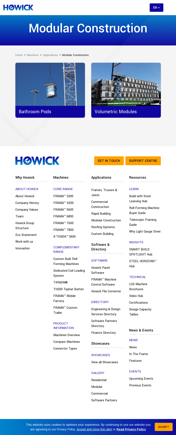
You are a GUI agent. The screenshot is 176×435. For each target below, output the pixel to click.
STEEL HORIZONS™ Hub (143, 264)
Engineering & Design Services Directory (105, 312)
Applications (101, 177)
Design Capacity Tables (140, 312)
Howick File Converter (106, 291)
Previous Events (140, 385)
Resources (137, 177)
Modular (96, 387)
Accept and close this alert (94, 429)
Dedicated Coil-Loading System (69, 273)
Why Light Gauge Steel (144, 231)
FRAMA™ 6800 (63, 216)
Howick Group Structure (24, 225)
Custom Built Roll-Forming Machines (66, 261)
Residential (98, 380)
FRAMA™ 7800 (63, 230)
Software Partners (104, 400)
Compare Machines (66, 342)
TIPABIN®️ (60, 282)
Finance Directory (103, 333)
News (133, 347)
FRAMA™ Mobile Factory (64, 298)
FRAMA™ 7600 (63, 223)
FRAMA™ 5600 (63, 210)
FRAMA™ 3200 (63, 196)
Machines (61, 177)
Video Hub (136, 296)
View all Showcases (104, 362)
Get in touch (109, 161)
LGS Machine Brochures (138, 286)
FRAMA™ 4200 (63, 203)
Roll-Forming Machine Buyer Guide (144, 210)
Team (19, 216)
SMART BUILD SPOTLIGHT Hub (140, 252)
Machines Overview (66, 335)
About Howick (24, 196)
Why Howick (24, 177)
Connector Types (65, 348)
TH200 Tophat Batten (68, 289)
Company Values (26, 210)
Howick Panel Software (100, 270)
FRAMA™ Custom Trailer (65, 310)
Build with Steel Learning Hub (140, 199)
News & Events (141, 330)
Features (135, 361)
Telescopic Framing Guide (142, 222)
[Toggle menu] (169, 7)
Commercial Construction (100, 204)
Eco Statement (26, 235)
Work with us (24, 241)
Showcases (100, 343)
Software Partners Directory (104, 323)
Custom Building (102, 234)
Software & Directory (100, 247)
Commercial (99, 393)
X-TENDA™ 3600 (64, 236)
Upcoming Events (141, 378)
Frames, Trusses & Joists (104, 192)
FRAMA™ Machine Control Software (103, 282)
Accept (163, 427)
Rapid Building (101, 214)
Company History (27, 203)
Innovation (22, 248)
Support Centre (143, 161)
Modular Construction (106, 220)
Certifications (138, 303)
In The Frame (138, 354)
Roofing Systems (103, 227)
